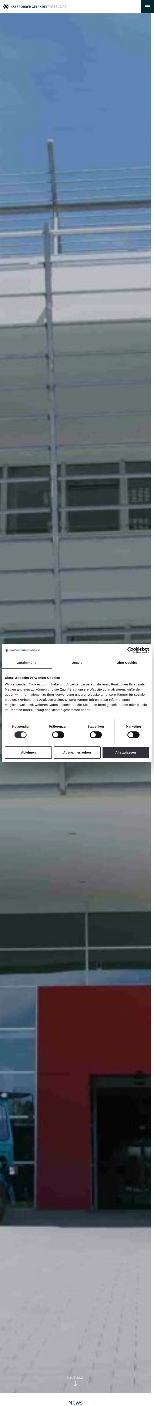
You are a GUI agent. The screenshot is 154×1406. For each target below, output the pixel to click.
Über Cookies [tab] (127, 662)
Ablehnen (28, 752)
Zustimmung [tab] (27, 662)
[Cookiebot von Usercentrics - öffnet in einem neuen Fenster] (130, 650)
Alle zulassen (125, 752)
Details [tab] (77, 662)
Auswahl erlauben (77, 752)
